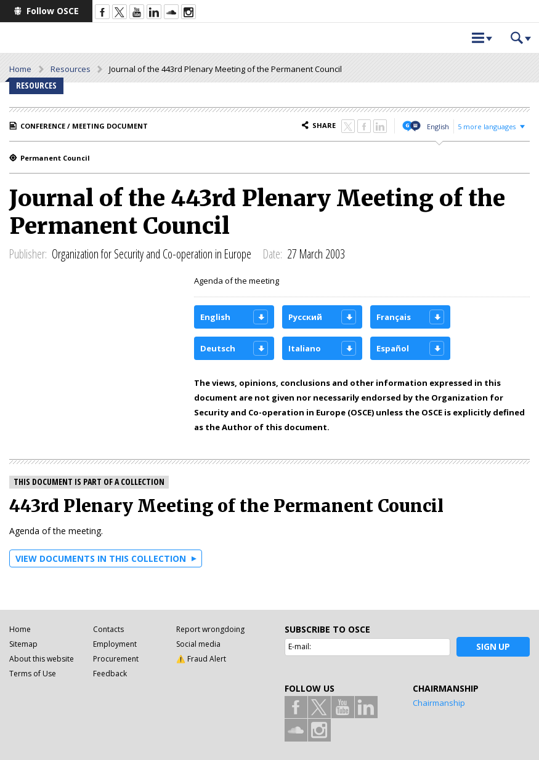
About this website (41, 659)
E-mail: (299, 646)
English (438, 126)
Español (392, 348)
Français (393, 316)
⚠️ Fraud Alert (201, 659)
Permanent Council (55, 157)
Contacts (108, 629)
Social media (198, 644)
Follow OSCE (52, 11)
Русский (305, 316)
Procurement (116, 659)
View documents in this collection (100, 558)
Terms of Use (32, 673)
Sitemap (23, 644)
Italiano (304, 348)
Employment (115, 644)
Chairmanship (439, 702)
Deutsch (217, 348)
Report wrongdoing (210, 629)
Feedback (110, 673)
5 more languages (487, 126)
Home (20, 68)
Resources (71, 68)
